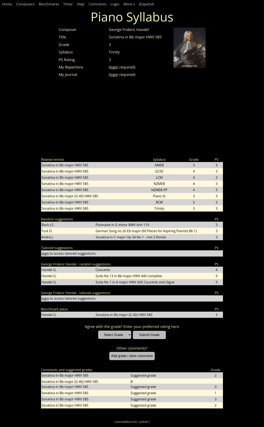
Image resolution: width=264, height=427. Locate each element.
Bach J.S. (47, 224)
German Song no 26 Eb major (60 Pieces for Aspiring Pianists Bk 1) (146, 231)
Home (7, 4)
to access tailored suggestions (68, 253)
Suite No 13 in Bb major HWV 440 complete (129, 276)
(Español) (146, 4)
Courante (103, 269)
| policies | (144, 421)
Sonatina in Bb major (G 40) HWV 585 (69, 196)
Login (115, 4)
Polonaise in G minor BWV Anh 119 (122, 224)
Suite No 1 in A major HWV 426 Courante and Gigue (135, 282)
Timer (68, 4)
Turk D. (47, 231)
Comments (97, 4)
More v (129, 4)
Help (81, 4)
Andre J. (47, 237)
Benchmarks (49, 4)
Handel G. (49, 269)
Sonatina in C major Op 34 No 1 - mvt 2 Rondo (131, 237)
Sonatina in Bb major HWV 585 (64, 165)
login (114, 67)
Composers (25, 4)
